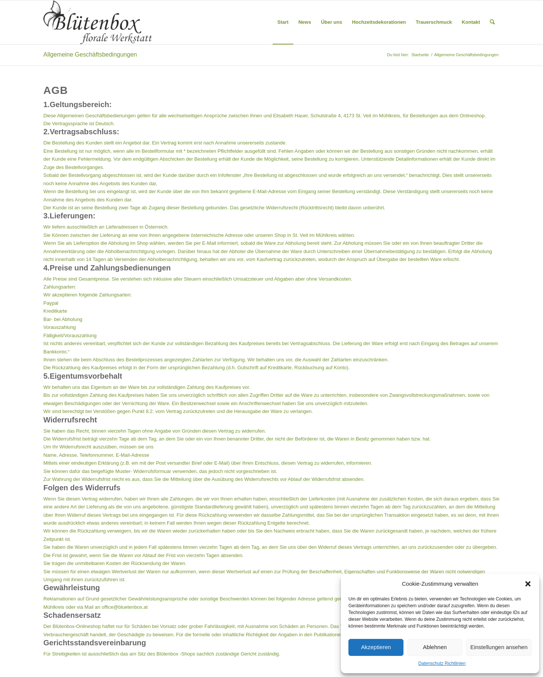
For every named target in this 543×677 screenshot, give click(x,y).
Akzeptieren (376, 647)
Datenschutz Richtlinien (441, 663)
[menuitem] (283, 22)
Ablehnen (434, 647)
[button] (528, 584)
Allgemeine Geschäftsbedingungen (90, 54)
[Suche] (492, 22)
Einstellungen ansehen (499, 647)
